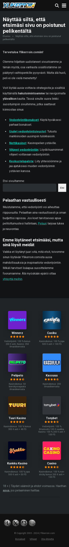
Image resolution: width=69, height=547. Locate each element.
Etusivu (6, 36)
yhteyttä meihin (12, 279)
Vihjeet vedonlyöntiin (23, 149)
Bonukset (20, 539)
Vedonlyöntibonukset (24, 120)
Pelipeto (17, 375)
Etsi (62, 187)
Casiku (51, 333)
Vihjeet (33, 539)
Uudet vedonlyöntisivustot (27, 131)
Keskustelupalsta (21, 161)
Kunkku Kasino (17, 463)
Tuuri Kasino (17, 418)
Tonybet (51, 418)
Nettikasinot (17, 143)
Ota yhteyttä (47, 539)
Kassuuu (52, 375)
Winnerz (17, 333)
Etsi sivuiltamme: (14, 181)
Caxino (51, 463)
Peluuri (42, 223)
